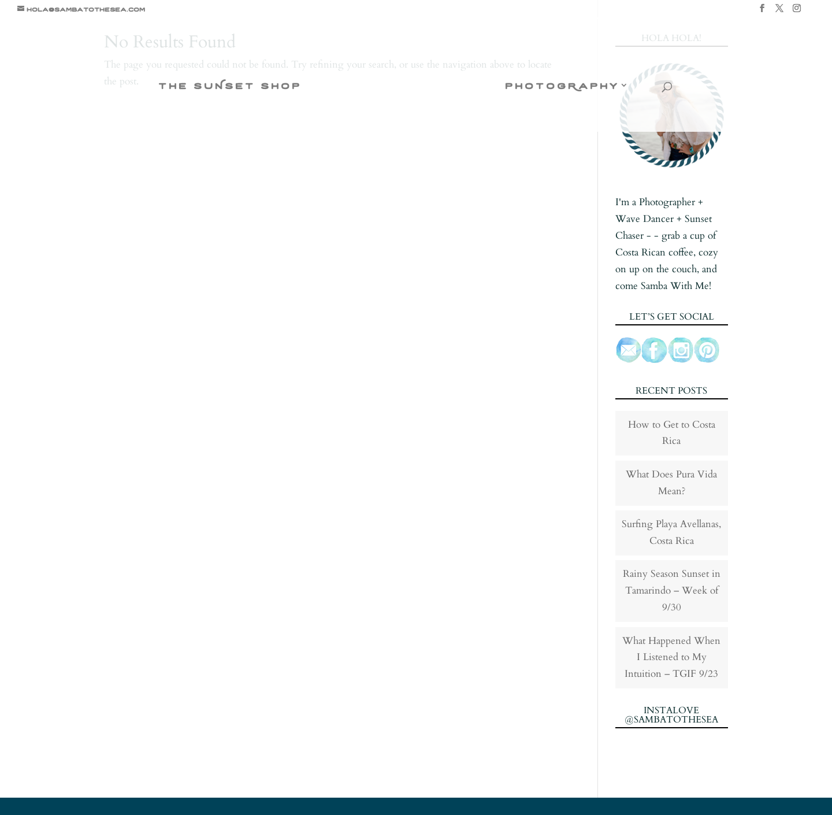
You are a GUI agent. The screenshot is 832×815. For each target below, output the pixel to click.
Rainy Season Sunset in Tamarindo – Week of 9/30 (671, 590)
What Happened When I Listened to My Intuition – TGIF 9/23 (671, 657)
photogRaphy (562, 86)
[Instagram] (797, 11)
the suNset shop (230, 86)
